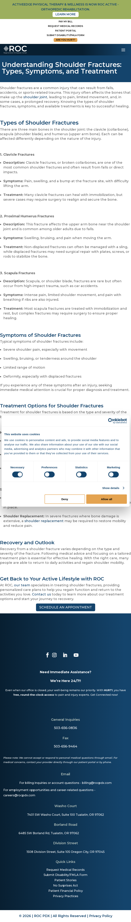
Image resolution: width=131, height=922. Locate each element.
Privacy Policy (100, 916)
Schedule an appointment (65, 607)
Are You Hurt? (65, 39)
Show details (110, 488)
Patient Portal (65, 30)
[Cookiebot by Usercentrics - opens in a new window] (111, 421)
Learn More (65, 14)
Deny (64, 499)
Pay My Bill (66, 21)
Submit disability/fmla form (65, 35)
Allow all (106, 499)
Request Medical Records (65, 26)
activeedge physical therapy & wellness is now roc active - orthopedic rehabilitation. (65, 7)
